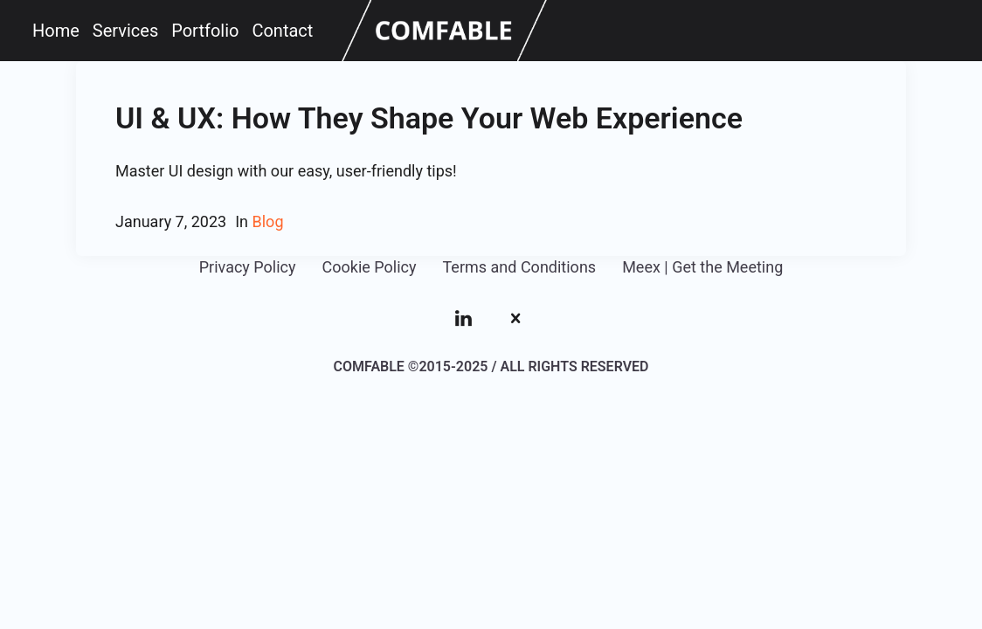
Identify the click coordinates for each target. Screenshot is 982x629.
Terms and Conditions (520, 267)
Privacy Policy (247, 267)
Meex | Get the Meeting (702, 267)
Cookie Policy (369, 267)
